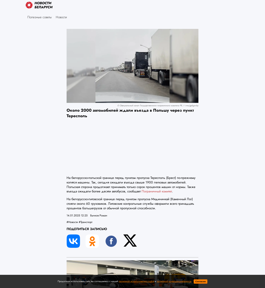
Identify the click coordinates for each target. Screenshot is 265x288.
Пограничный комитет (157, 191)
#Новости (72, 222)
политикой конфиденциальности (174, 281)
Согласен (200, 281)
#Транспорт (85, 222)
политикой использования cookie (136, 281)
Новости (61, 17)
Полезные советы (39, 17)
